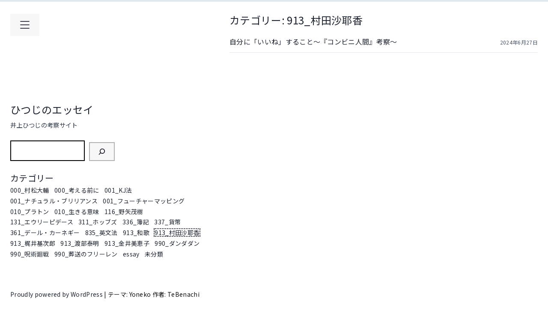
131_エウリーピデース (41, 221)
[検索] (102, 151)
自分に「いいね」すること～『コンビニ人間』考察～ (313, 41)
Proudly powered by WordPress (57, 294)
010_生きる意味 (76, 211)
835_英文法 (101, 232)
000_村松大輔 (29, 190)
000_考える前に (76, 190)
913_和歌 (136, 232)
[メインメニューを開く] (24, 25)
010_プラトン (29, 211)
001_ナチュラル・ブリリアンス (54, 200)
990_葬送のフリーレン (86, 253)
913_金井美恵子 (126, 243)
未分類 (154, 253)
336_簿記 (135, 221)
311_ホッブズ (97, 221)
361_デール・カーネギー (45, 232)
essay (131, 253)
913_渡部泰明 (79, 243)
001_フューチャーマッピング (144, 200)
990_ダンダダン (177, 243)
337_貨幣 (167, 221)
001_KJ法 (118, 190)
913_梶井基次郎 (32, 243)
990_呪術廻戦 (29, 253)
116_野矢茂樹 (123, 211)
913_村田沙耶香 (177, 232)
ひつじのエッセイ (52, 109)
